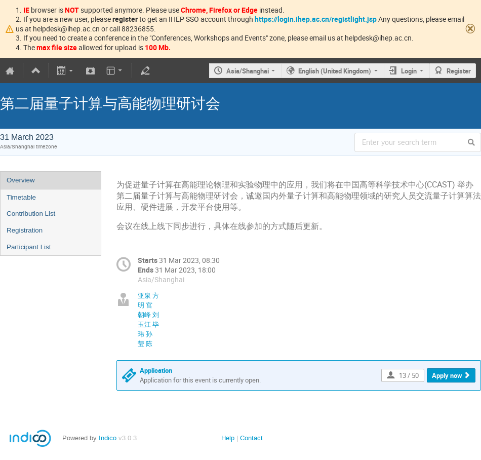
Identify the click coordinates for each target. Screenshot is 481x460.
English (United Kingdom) (334, 70)
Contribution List (31, 213)
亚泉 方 (148, 295)
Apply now (447, 375)
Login (409, 70)
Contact (251, 438)
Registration (25, 230)
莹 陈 (145, 343)
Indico (107, 438)
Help (227, 438)
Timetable (21, 197)
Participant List (29, 247)
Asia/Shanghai (247, 70)
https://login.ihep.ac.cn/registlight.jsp (316, 19)
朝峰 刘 (148, 314)
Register (459, 70)
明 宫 (145, 305)
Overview (21, 180)
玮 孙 (145, 333)
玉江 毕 (148, 324)
